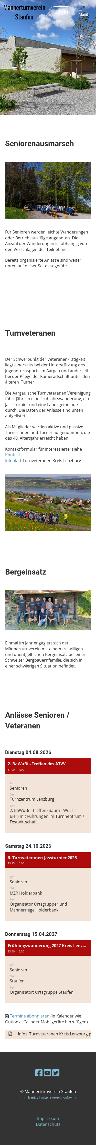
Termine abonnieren (29, 1016)
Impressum (48, 1118)
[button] (48, 795)
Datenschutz (48, 1124)
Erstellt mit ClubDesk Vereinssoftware (48, 1097)
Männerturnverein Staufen (24, 12)
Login (61, 11)
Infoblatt (13, 460)
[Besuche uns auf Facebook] (38, 1072)
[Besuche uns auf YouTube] (47, 1072)
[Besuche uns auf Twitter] (55, 1072)
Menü (83, 12)
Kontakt (12, 455)
